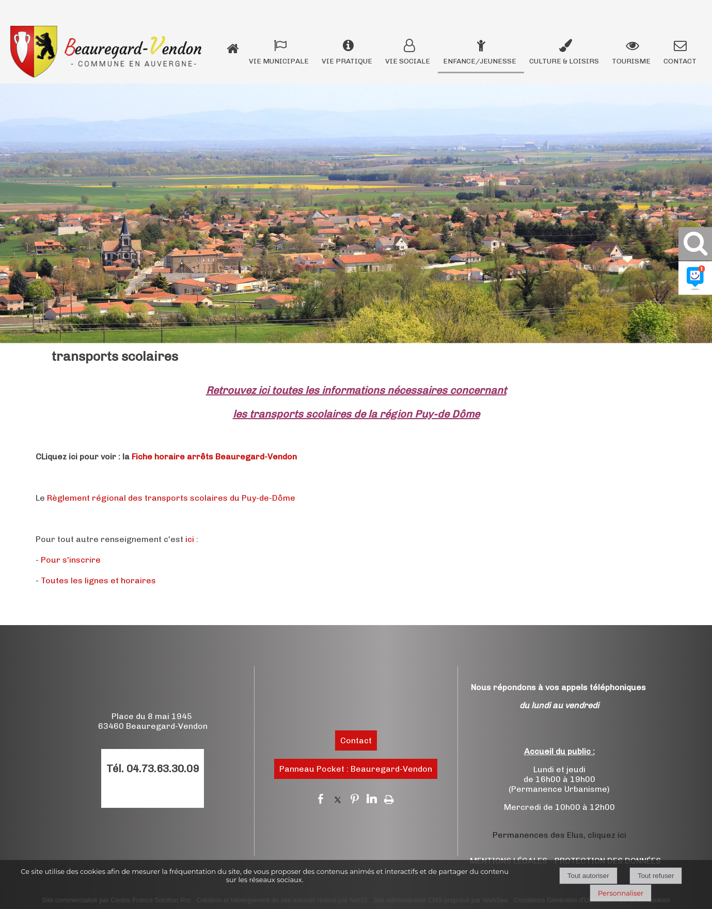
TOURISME (631, 61)
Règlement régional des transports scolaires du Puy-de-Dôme (171, 498)
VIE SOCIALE (407, 61)
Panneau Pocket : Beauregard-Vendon (355, 769)
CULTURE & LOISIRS (564, 61)
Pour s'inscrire (71, 560)
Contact (356, 740)
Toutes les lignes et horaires (98, 580)
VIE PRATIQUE (347, 61)
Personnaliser (620, 893)
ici (189, 539)
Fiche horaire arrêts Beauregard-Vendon (214, 456)
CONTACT (680, 61)
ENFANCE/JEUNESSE (479, 61)
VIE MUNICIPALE (279, 61)
